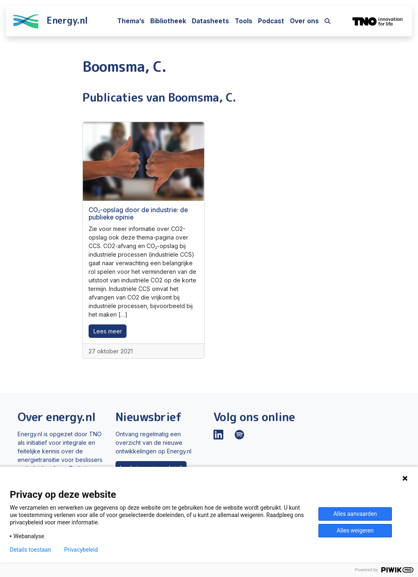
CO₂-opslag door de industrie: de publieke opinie (138, 213)
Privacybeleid (81, 549)
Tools (243, 21)
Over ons (304, 21)
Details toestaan (30, 549)
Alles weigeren (355, 530)
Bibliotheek (168, 21)
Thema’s (131, 21)
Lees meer (107, 331)
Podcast (271, 21)
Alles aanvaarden (355, 513)
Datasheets (210, 21)
